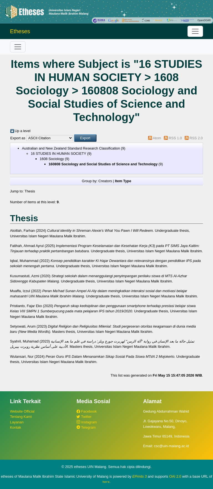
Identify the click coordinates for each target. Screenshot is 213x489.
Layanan (17, 422)
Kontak (15, 427)
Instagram (87, 422)
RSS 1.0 (175, 138)
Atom (157, 138)
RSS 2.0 (196, 138)
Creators (105, 181)
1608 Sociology (52, 159)
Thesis (29, 191)
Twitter (84, 417)
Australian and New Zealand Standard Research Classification (71, 148)
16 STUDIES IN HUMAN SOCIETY (58, 153)
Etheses (20, 31)
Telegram (86, 427)
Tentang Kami (21, 417)
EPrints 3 (139, 476)
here (106, 482)
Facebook (87, 411)
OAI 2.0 (175, 476)
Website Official (22, 411)
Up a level (23, 131)
